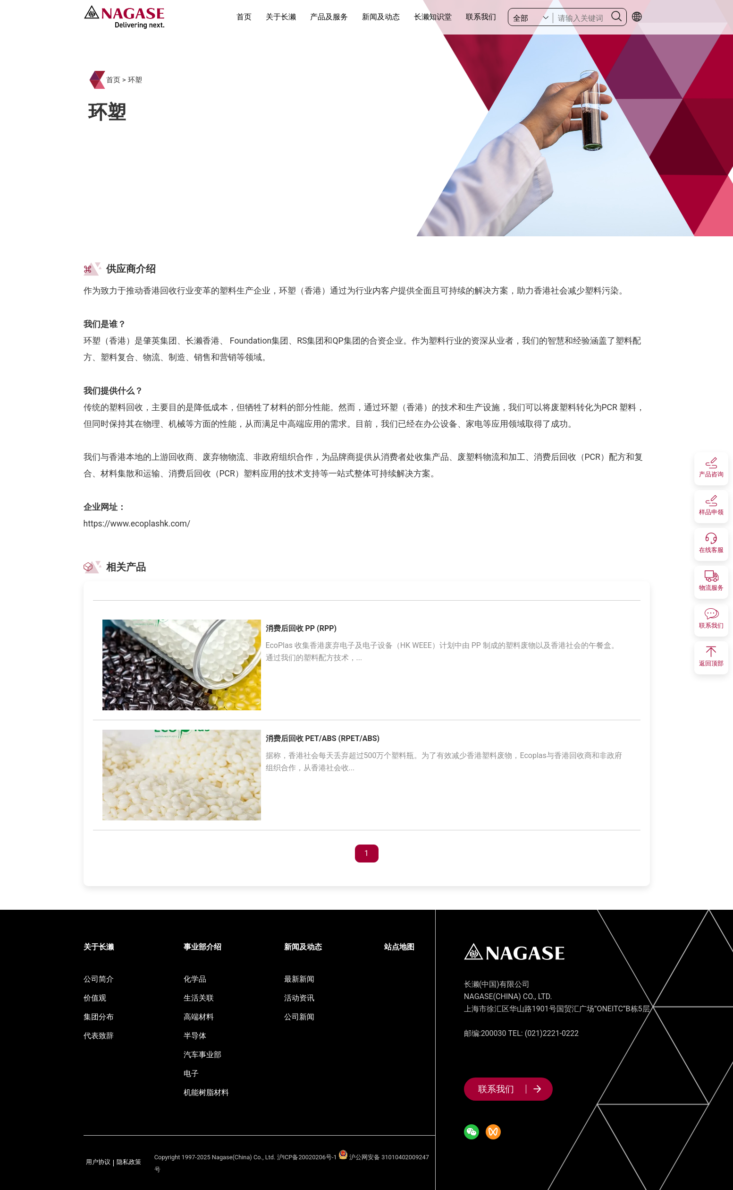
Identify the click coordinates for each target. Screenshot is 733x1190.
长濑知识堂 (433, 16)
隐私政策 (129, 1162)
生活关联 (199, 997)
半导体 (195, 1035)
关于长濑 (281, 16)
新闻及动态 (381, 16)
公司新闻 (299, 1016)
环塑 (135, 80)
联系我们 (481, 16)
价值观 (95, 997)
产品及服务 (329, 16)
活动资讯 (299, 997)
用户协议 (98, 1162)
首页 (244, 16)
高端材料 (199, 1016)
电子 (191, 1073)
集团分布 (99, 1016)
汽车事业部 (202, 1054)
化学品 (195, 978)
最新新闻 (299, 978)
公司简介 (99, 978)
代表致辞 (99, 1035)
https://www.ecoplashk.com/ (137, 523)
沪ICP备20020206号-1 (307, 1157)
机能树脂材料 (206, 1092)
